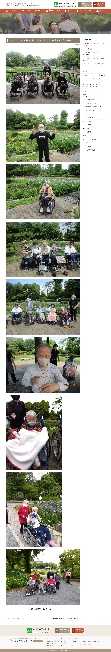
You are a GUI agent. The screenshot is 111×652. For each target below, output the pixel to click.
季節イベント (86, 136)
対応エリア (76, 639)
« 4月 (84, 91)
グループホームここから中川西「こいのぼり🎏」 (93, 44)
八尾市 (89, 644)
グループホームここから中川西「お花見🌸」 (93, 65)
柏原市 (84, 644)
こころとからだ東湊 (88, 111)
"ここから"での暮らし (66, 639)
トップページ (50, 639)
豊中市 (80, 644)
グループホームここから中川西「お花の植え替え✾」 (93, 53)
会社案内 (63, 641)
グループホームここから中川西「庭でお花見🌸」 (93, 59)
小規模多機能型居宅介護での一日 (92, 107)
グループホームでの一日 (89, 103)
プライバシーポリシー (67, 645)
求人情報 (63, 643)
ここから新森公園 (88, 118)
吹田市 (89, 641)
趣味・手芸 (86, 129)
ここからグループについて (53, 641)
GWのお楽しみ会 (87, 49)
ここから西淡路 (87, 121)
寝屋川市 (80, 643)
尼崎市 (98, 641)
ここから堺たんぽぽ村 (89, 100)
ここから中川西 (87, 132)
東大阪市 (80, 646)
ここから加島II (87, 125)
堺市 (84, 643)
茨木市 (84, 641)
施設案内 (49, 645)
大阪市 (80, 641)
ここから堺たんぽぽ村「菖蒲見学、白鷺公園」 (17, 618)
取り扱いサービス (51, 643)
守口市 (89, 643)
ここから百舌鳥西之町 (89, 150)
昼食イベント (86, 143)
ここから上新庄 (87, 147)
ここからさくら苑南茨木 (89, 140)
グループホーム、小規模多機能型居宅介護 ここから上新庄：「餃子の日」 (62, 618)
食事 (84, 114)
